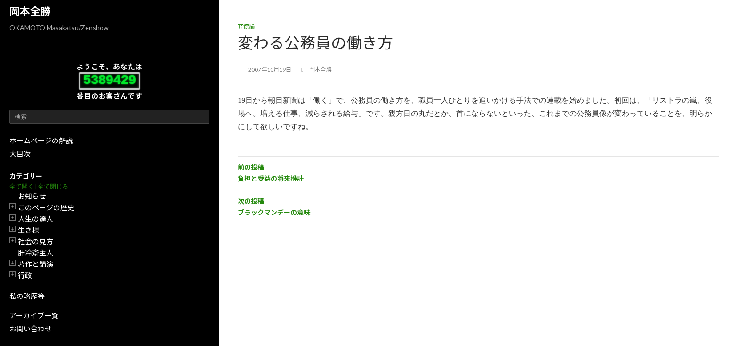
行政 (25, 275)
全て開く (21, 186)
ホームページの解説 (41, 140)
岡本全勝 (30, 11)
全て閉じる (53, 186)
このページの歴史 (46, 207)
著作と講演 (35, 264)
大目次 (20, 153)
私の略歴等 (27, 296)
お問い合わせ (30, 328)
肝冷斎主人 (35, 252)
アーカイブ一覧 (33, 315)
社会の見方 (35, 241)
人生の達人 (35, 218)
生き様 (28, 230)
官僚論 (246, 26)
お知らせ (32, 196)
